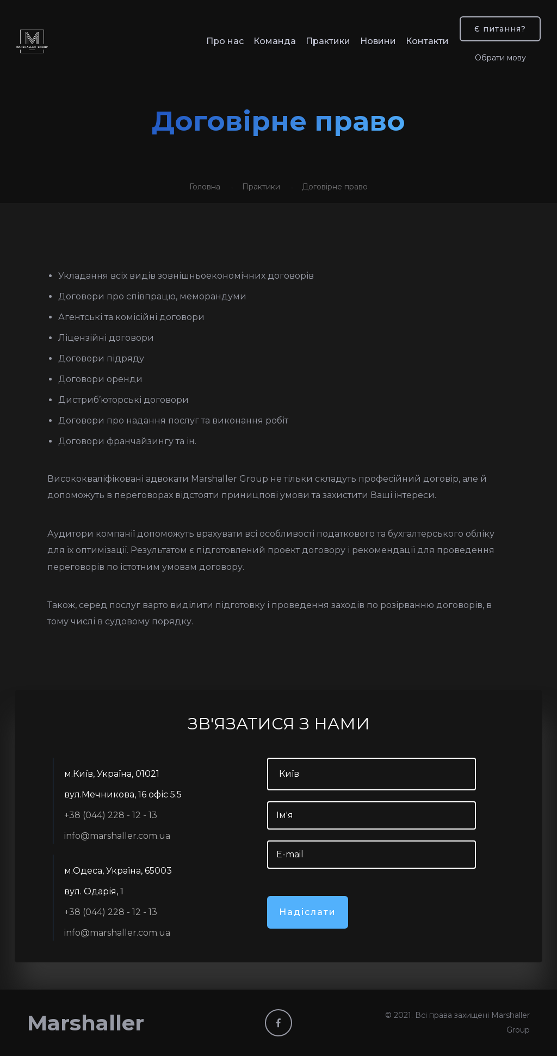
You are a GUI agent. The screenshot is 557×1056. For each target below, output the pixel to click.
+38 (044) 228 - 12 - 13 (110, 815)
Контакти (427, 41)
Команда (274, 41)
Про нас (225, 41)
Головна (204, 187)
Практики (328, 41)
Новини (378, 41)
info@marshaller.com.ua (117, 836)
